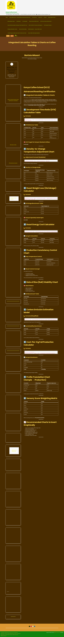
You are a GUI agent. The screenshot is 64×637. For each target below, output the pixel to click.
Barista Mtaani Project (51, 17)
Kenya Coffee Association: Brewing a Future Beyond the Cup (17, 25)
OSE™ (12, 35)
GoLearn (61, 632)
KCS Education (24, 21)
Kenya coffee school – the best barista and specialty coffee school (19, 17)
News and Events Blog (22, 29)
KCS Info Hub (34, 17)
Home (7, 17)
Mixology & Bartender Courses (12, 29)
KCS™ (8, 35)
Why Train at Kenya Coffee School (45, 21)
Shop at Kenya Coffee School (33, 21)
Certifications (18, 21)
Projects (45, 17)
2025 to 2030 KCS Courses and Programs (35, 25)
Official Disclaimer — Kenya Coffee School (35, 29)
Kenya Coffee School (11, 12)
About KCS (40, 17)
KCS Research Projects (47, 25)
